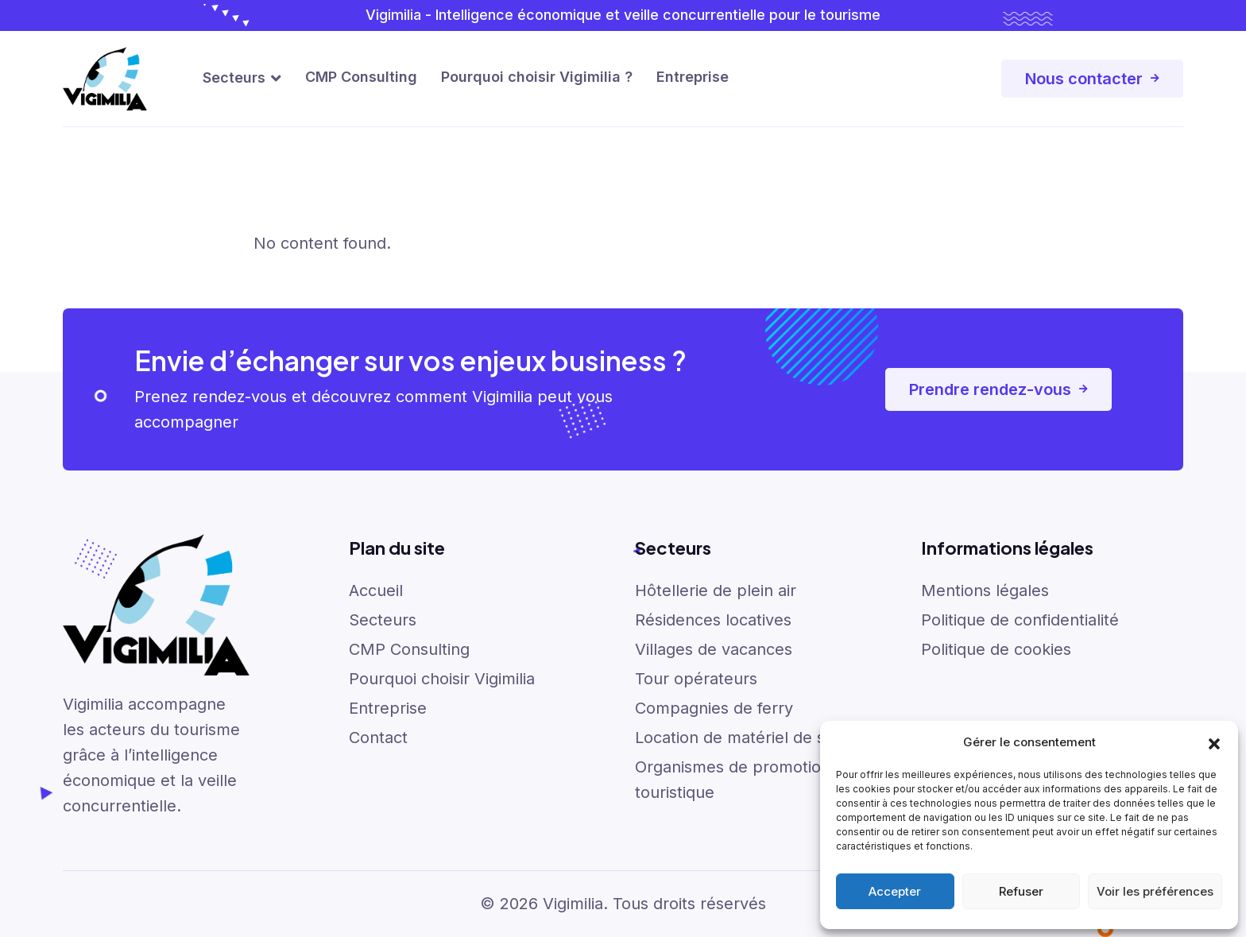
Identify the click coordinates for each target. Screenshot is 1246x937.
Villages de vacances (713, 649)
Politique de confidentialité (1020, 619)
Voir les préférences (1155, 891)
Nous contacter (1092, 78)
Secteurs (234, 77)
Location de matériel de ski (736, 737)
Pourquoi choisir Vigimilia (442, 678)
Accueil (376, 590)
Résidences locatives (713, 619)
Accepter (895, 891)
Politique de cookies (996, 649)
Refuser (1021, 891)
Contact (378, 737)
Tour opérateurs (696, 678)
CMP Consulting (361, 76)
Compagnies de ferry (714, 708)
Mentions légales (985, 590)
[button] (1214, 742)
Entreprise (692, 76)
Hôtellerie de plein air (715, 590)
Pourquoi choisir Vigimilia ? (537, 76)
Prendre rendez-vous (998, 389)
